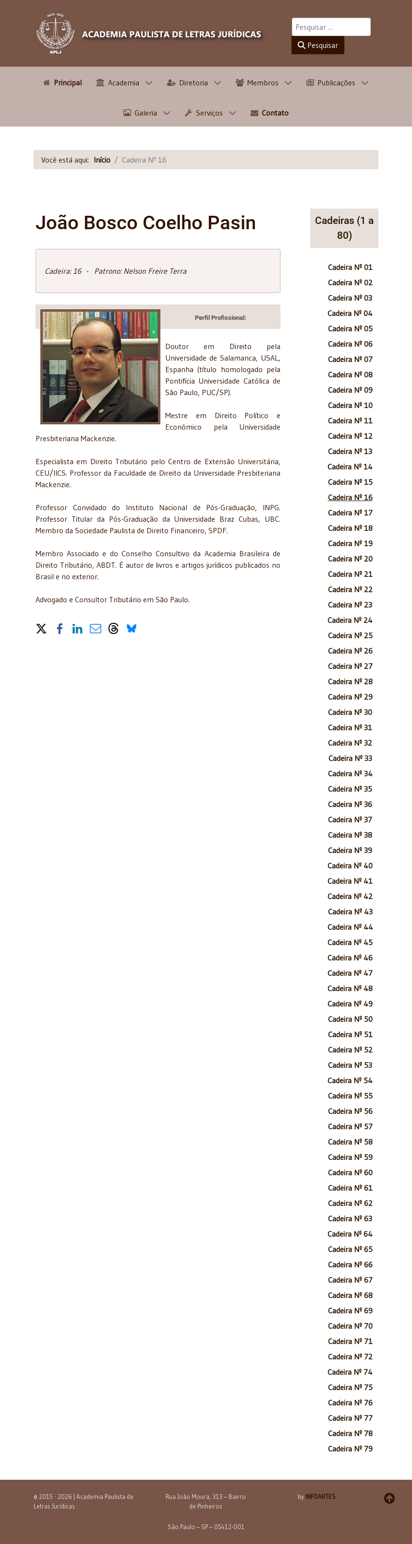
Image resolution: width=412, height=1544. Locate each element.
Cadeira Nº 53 (350, 1065)
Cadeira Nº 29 (350, 697)
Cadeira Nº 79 (350, 1448)
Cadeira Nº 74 (350, 1372)
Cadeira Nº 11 (350, 420)
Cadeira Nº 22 (350, 589)
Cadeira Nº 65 (350, 1249)
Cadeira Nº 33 (350, 758)
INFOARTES (320, 1496)
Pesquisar (318, 45)
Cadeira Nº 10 (350, 405)
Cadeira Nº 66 (350, 1264)
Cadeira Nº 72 (350, 1356)
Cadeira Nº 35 (350, 789)
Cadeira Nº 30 (350, 712)
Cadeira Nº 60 (350, 1172)
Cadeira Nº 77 (350, 1418)
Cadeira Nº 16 (350, 497)
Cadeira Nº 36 (350, 804)
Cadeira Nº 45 (350, 942)
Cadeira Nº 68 (350, 1295)
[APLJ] (151, 33)
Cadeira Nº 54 (350, 1080)
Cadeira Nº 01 (350, 267)
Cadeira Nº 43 (350, 911)
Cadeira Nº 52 (350, 1049)
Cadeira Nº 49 (350, 1003)
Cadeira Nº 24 (350, 620)
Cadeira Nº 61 (350, 1188)
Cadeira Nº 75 (350, 1387)
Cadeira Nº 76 (350, 1402)
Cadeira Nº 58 (350, 1141)
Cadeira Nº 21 (350, 574)
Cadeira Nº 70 (350, 1326)
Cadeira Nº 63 (350, 1218)
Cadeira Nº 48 (350, 988)
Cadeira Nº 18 (350, 528)
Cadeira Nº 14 (350, 466)
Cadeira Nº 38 (350, 835)
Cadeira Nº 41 (350, 881)
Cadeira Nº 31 (350, 727)
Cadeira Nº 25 (350, 635)
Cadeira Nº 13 (350, 451)
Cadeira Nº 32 (350, 743)
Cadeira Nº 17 (350, 512)
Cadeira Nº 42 (350, 896)
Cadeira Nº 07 (350, 359)
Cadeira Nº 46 (350, 957)
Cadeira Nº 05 (350, 328)
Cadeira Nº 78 (350, 1433)
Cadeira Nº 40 (350, 865)
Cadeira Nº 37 (350, 819)
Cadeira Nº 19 (350, 543)
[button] (41, 626)
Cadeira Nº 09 (350, 390)
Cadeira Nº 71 (350, 1341)
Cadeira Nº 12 (350, 436)
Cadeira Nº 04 (350, 313)
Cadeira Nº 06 (350, 344)
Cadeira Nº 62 (350, 1203)
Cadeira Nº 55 (350, 1095)
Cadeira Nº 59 (350, 1157)
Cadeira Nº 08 (350, 374)
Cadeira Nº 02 (350, 282)
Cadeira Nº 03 (350, 298)
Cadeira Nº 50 (350, 1019)
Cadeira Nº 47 (350, 973)
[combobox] (331, 27)
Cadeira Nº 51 (350, 1034)
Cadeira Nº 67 (350, 1280)
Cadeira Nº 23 (350, 604)
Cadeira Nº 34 (350, 773)
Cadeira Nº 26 (350, 650)
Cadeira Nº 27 (350, 666)
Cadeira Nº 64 (350, 1234)
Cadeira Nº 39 (350, 850)
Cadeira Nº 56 (350, 1111)
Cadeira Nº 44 (350, 927)
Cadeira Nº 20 (350, 558)
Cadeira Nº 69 (350, 1310)
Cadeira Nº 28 (350, 681)
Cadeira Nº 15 (350, 482)
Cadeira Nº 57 (350, 1126)
